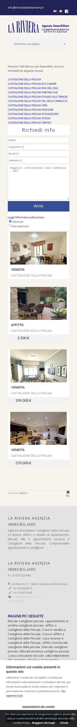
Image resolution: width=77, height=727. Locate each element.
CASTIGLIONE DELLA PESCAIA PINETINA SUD (33, 92)
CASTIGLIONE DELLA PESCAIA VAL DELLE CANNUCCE (37, 101)
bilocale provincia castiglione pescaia (44, 657)
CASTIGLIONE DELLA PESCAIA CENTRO (29, 122)
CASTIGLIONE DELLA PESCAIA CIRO (27, 105)
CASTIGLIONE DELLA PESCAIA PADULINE (30, 109)
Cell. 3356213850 (42, 3)
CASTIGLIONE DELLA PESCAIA (24, 79)
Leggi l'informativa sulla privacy (26, 223)
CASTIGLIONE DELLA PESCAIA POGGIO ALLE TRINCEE (38, 96)
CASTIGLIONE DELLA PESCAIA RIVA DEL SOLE (33, 88)
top (67, 501)
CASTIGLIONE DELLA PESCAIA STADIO (29, 118)
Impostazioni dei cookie (38, 706)
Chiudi (64, 723)
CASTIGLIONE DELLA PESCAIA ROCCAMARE (32, 84)
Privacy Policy (16, 607)
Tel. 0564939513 (19, 3)
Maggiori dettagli (43, 723)
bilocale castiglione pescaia (26, 627)
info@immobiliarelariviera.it (26, 7)
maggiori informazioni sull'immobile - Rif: (38, 185)
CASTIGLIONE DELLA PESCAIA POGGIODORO (33, 114)
